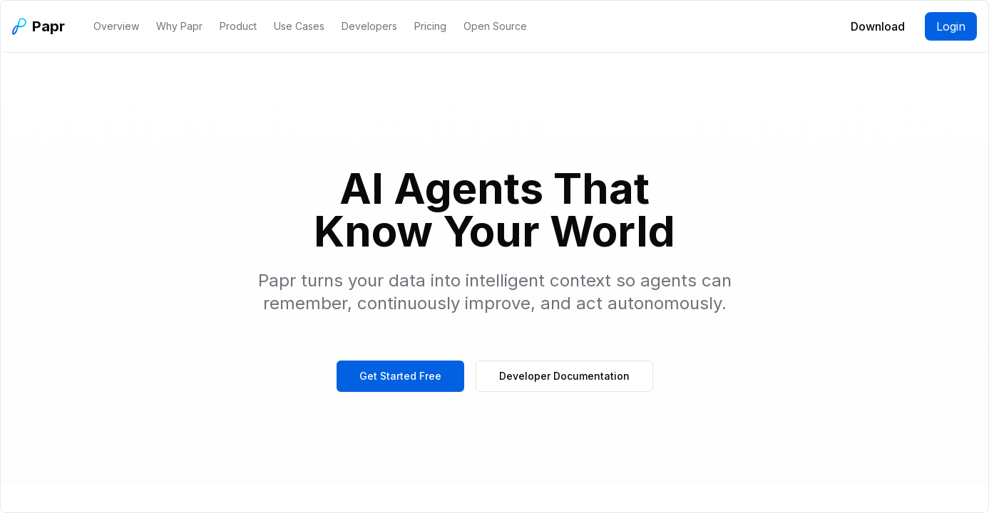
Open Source (495, 26)
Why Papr (179, 26)
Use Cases (299, 26)
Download (878, 26)
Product (238, 26)
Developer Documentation (564, 376)
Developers (369, 26)
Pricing (430, 26)
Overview (116, 26)
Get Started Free (400, 376)
